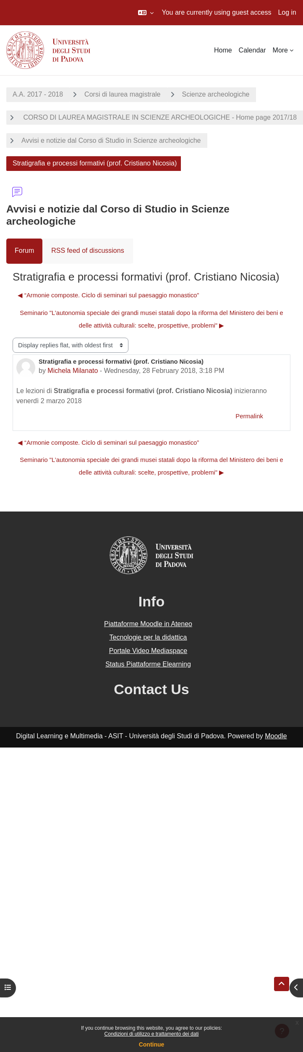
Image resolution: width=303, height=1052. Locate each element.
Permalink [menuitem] (249, 416)
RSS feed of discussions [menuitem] (87, 250)
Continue (152, 1044)
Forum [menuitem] (24, 250)
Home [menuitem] (223, 50)
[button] (146, 12)
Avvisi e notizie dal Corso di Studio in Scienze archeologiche (111, 140)
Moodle (276, 736)
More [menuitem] (280, 50)
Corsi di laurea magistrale (122, 94)
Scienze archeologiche (216, 94)
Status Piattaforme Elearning (148, 664)
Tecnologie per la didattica (148, 637)
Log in (287, 12)
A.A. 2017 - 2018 (38, 94)
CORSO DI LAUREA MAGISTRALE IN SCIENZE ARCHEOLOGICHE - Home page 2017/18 (159, 117)
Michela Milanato (72, 370)
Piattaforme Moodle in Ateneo (148, 623)
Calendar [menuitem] (252, 50)
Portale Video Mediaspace (148, 650)
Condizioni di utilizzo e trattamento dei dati (151, 1034)
